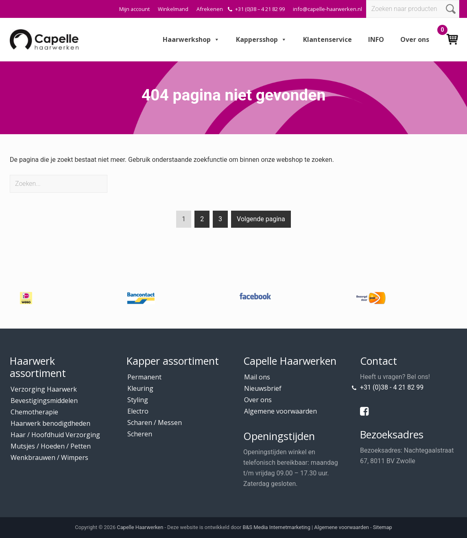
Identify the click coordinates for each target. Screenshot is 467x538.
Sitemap (382, 527)
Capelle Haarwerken (140, 527)
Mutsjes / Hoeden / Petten (51, 446)
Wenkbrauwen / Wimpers (49, 457)
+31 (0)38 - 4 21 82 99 (391, 387)
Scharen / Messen (154, 422)
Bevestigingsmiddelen (44, 400)
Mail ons (257, 376)
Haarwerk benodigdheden (50, 423)
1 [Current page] (183, 220)
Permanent (144, 376)
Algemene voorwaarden (280, 411)
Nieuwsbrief (263, 388)
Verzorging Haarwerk (44, 389)
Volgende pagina (261, 219)
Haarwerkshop (191, 39)
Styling (137, 399)
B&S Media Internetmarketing (276, 527)
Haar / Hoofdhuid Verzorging (55, 434)
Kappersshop (261, 39)
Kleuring (140, 388)
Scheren (139, 433)
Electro (137, 411)
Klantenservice (327, 39)
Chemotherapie (34, 411)
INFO (376, 39)
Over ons (414, 39)
